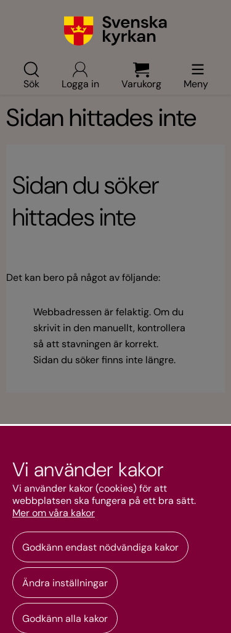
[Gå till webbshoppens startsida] (115, 30)
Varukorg (141, 74)
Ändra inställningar (65, 582)
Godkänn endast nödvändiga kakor (100, 547)
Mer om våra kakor (53, 513)
